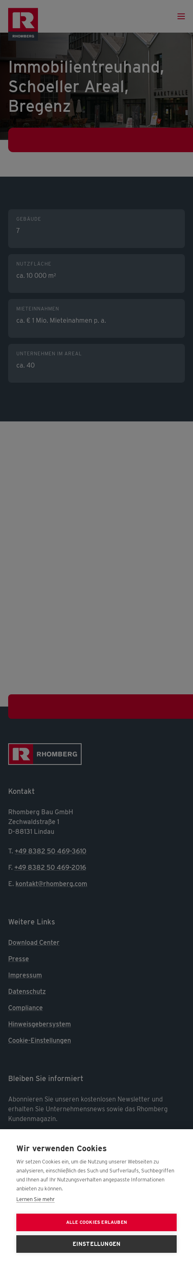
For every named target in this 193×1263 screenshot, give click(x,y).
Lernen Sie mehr (35, 1199)
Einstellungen (97, 1244)
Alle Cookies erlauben (96, 1222)
